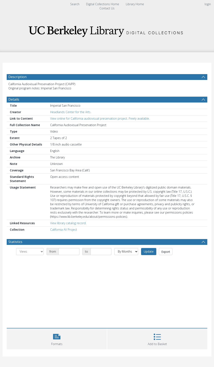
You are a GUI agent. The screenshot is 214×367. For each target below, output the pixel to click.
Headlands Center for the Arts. (70, 112)
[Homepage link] (107, 30)
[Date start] (69, 251)
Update (149, 251)
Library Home (135, 4)
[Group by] (30, 251)
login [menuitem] (208, 4)
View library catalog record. (68, 223)
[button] (57, 338)
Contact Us (107, 8)
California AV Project (63, 230)
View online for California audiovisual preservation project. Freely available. (100, 118)
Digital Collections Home (102, 4)
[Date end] (100, 251)
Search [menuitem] (74, 4)
